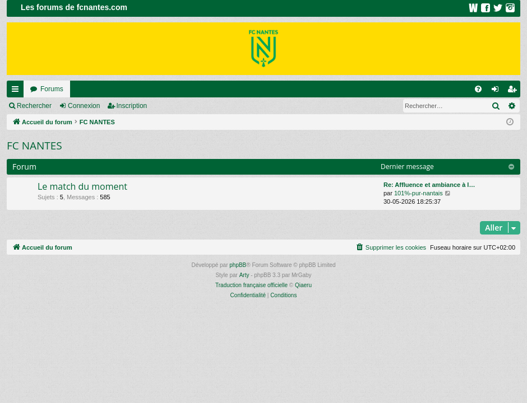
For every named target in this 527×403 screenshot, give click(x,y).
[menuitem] (478, 89)
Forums (51, 89)
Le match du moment (82, 186)
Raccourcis (17, 91)
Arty (244, 275)
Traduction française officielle (251, 285)
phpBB (237, 265)
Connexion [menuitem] (497, 91)
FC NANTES (34, 145)
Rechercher (34, 106)
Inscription (132, 106)
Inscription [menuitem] (514, 91)
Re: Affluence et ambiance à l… (429, 184)
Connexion (84, 106)
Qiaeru (303, 285)
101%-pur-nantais (418, 193)
